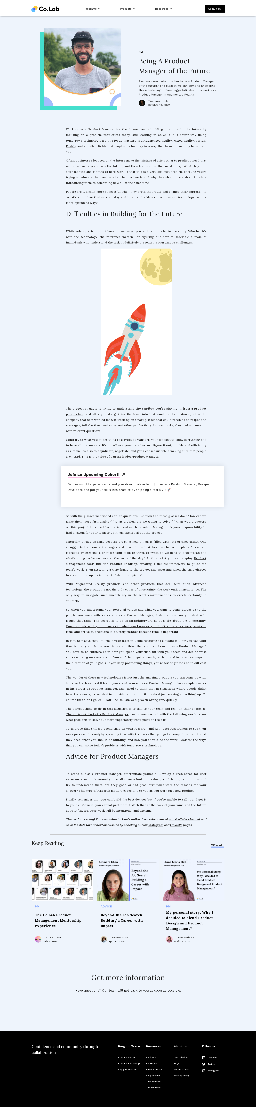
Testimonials (153, 1081)
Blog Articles (153, 1075)
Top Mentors (153, 1087)
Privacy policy (181, 1075)
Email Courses (154, 1069)
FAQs (176, 1063)
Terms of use (181, 1069)
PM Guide (151, 1063)
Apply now (214, 8)
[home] (45, 9)
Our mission (181, 1057)
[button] (92, 9)
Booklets (151, 1057)
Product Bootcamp (129, 1063)
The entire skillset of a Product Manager (97, 714)
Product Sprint (126, 1057)
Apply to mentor (127, 1069)
